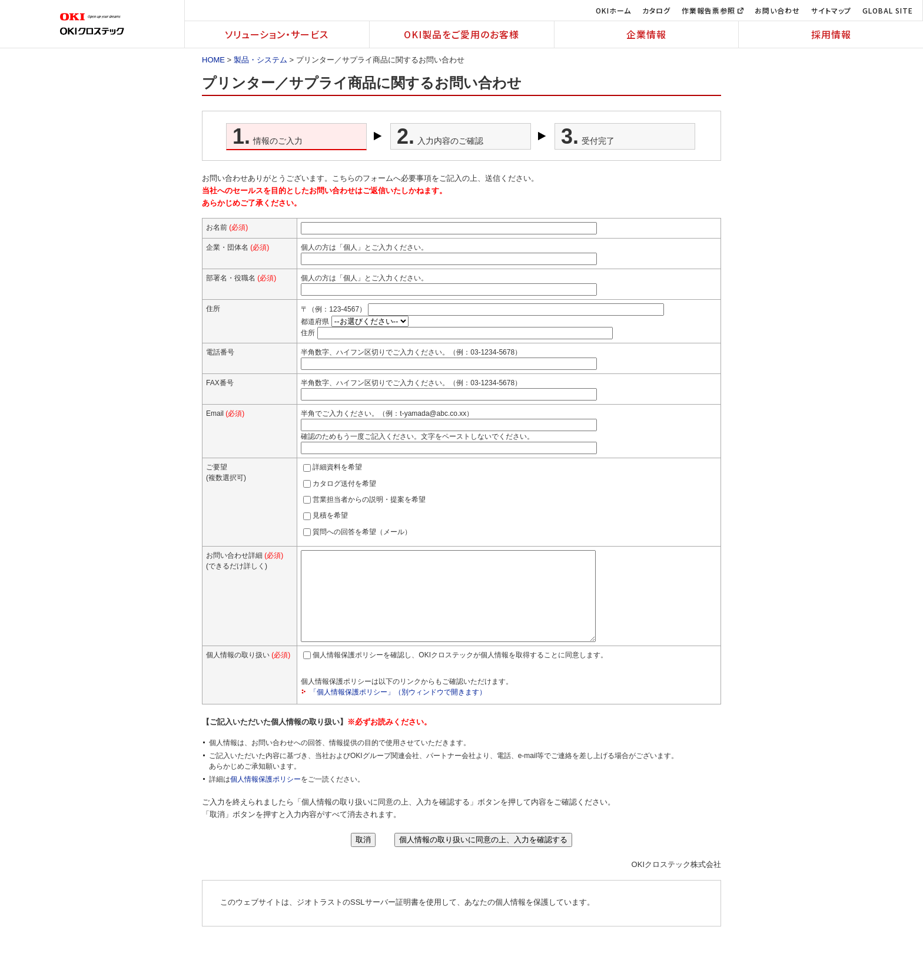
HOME (213, 59)
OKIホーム (613, 10)
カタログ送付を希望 (344, 483)
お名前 (227, 227)
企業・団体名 (237, 247)
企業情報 (646, 34)
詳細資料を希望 (337, 467)
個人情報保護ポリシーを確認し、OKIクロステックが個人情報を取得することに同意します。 (460, 673)
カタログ (656, 10)
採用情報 (831, 34)
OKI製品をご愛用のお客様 (461, 34)
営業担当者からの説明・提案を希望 (369, 499)
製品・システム (260, 59)
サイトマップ (831, 10)
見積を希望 (330, 515)
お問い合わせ (777, 10)
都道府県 (315, 321)
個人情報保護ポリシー (265, 797)
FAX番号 (220, 383)
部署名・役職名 (241, 278)
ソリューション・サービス (276, 34)
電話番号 (220, 352)
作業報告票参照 (712, 10)
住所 (308, 333)
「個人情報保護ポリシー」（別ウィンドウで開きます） (398, 710)
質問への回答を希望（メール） (362, 532)
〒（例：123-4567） (333, 309)
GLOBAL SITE (887, 10)
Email (225, 413)
